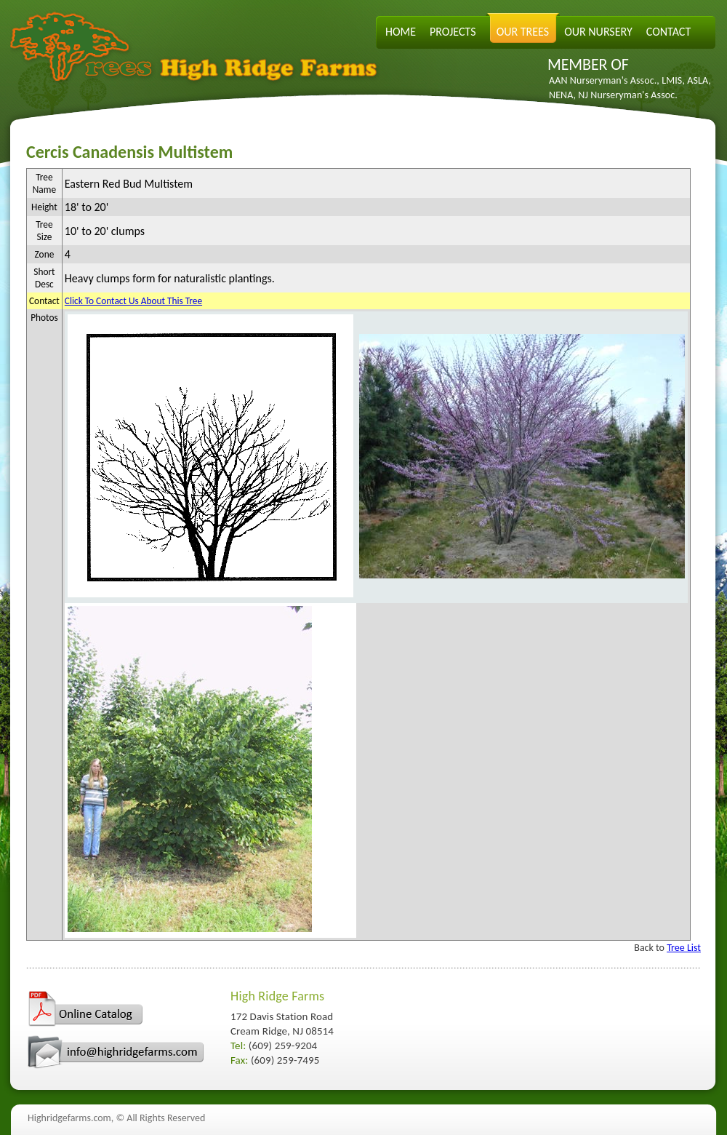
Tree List (684, 947)
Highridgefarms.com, (70, 1118)
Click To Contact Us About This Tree (133, 301)
